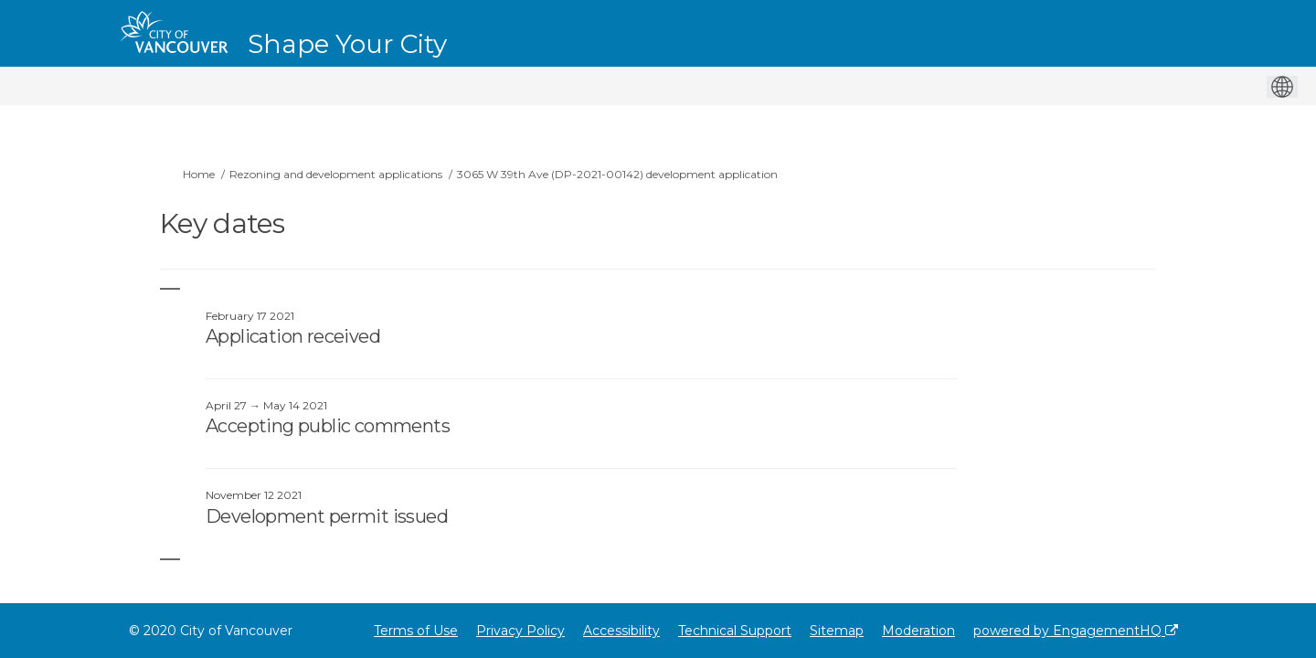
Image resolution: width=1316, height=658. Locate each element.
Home (199, 174)
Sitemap (837, 630)
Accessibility (621, 630)
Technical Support (734, 630)
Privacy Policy (520, 630)
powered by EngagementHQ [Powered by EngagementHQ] (1075, 630)
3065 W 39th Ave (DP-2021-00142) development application (617, 174)
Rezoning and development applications (335, 174)
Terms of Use (416, 630)
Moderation (918, 630)
